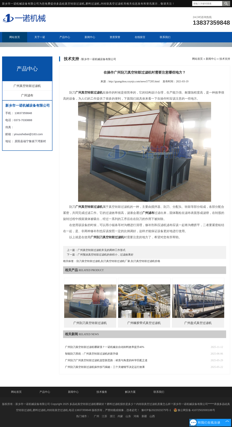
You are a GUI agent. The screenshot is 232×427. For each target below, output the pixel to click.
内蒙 (120, 416)
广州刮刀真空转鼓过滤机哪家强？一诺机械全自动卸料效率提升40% (104, 347)
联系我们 (159, 391)
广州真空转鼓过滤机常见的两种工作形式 (101, 250)
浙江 (112, 416)
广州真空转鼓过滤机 (27, 85)
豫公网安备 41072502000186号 (194, 410)
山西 (152, 416)
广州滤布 (27, 95)
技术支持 (224, 58)
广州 (96, 416)
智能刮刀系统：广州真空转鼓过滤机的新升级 (91, 353)
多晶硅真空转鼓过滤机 (70, 3)
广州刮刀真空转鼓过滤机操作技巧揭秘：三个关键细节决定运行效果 (105, 367)
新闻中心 (211, 58)
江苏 (104, 416)
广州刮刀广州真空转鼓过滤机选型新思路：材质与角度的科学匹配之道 (106, 360)
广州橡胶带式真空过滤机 (144, 323)
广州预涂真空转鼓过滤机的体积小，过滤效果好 (105, 254)
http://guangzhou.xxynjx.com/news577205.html (134, 81)
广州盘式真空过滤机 (198, 323)
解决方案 (130, 391)
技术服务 (102, 391)
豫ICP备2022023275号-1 (156, 410)
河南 (136, 416)
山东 (128, 416)
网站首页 (197, 58)
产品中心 (45, 391)
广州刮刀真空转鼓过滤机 (90, 323)
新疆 (144, 416)
